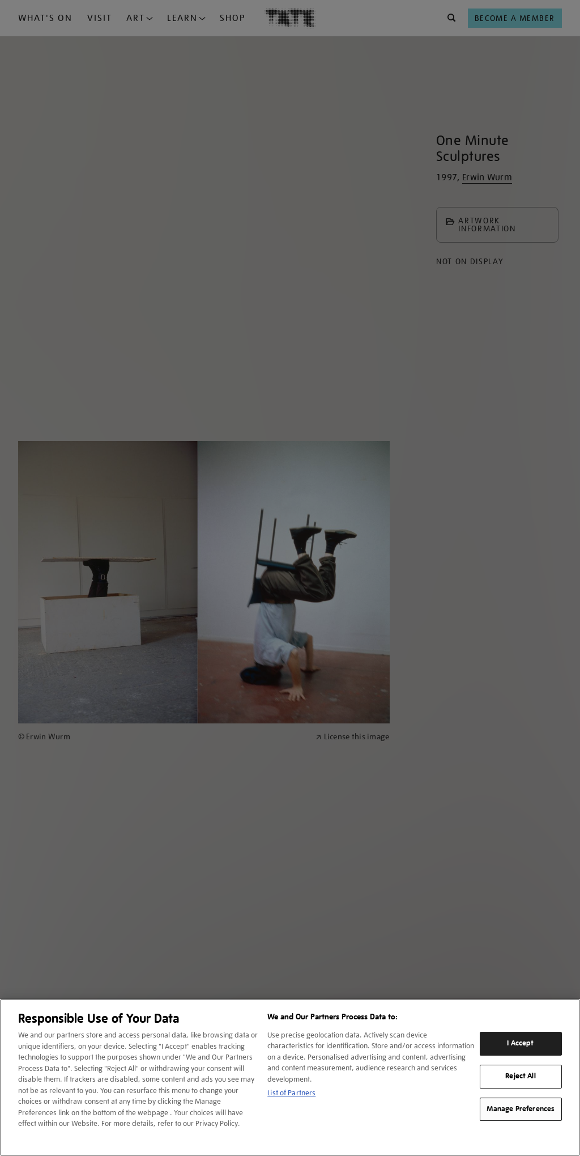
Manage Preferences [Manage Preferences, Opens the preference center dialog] (521, 1109)
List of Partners (291, 1093)
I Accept (520, 1043)
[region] (290, 1077)
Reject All (520, 1076)
